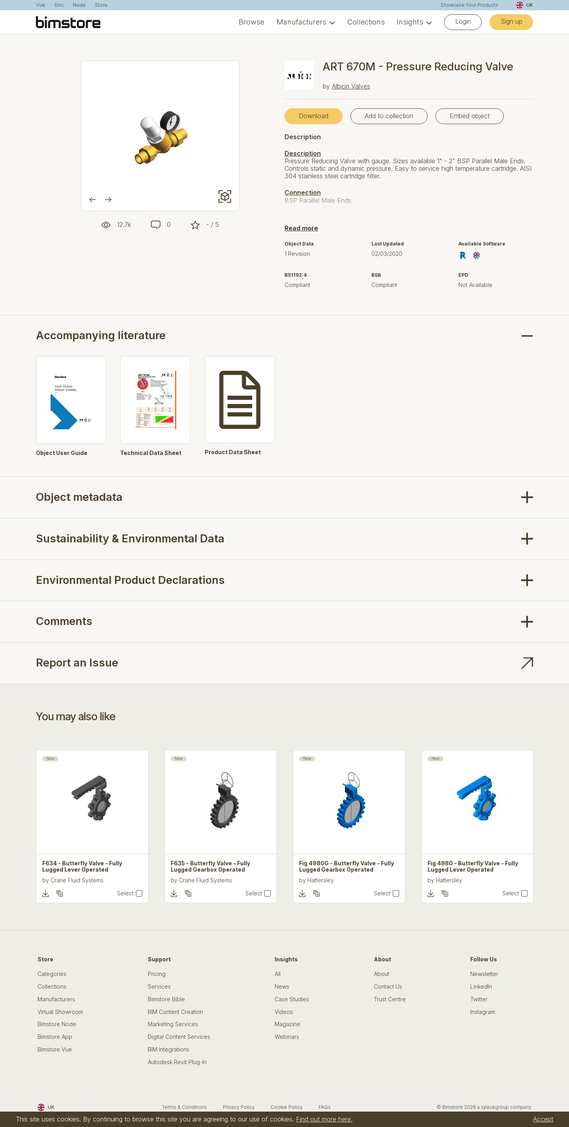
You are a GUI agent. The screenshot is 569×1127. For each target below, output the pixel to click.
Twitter (479, 999)
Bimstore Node (57, 1024)
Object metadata (79, 497)
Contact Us (388, 987)
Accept (543, 1119)
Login (463, 21)
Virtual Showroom (60, 1012)
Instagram (482, 1012)
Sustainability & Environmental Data (130, 538)
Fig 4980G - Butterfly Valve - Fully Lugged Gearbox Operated (346, 866)
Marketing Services (173, 1024)
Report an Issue (77, 662)
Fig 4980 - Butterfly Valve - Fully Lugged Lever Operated (473, 866)
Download (313, 116)
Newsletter (484, 974)
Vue (40, 5)
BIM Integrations (168, 1049)
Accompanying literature (101, 335)
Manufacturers (301, 22)
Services (159, 987)
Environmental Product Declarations (130, 580)
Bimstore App (55, 1037)
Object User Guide (61, 453)
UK (524, 5)
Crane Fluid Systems (77, 880)
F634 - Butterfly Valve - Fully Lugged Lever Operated (82, 866)
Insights (410, 22)
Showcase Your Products (469, 5)
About (381, 974)
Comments (64, 621)
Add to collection (389, 116)
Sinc (59, 5)
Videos (284, 1012)
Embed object (470, 116)
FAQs (324, 1107)
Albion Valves (351, 86)
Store (101, 5)
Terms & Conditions (184, 1107)
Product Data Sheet (233, 452)
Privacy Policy (239, 1107)
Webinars (287, 1037)
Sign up (511, 21)
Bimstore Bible (166, 999)
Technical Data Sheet (150, 453)
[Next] (108, 199)
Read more (301, 228)
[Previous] (92, 199)
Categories (52, 974)
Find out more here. (324, 1119)
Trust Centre (390, 999)
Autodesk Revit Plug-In (177, 1062)
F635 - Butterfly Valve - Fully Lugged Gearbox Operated (210, 866)
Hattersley (320, 880)
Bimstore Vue (55, 1049)
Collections (366, 22)
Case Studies (292, 999)
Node (79, 5)
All (278, 974)
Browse (251, 22)
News (282, 987)
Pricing (157, 974)
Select (125, 893)
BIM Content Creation (175, 1012)
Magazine (287, 1024)
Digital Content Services (179, 1037)
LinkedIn (481, 987)
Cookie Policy (287, 1107)
